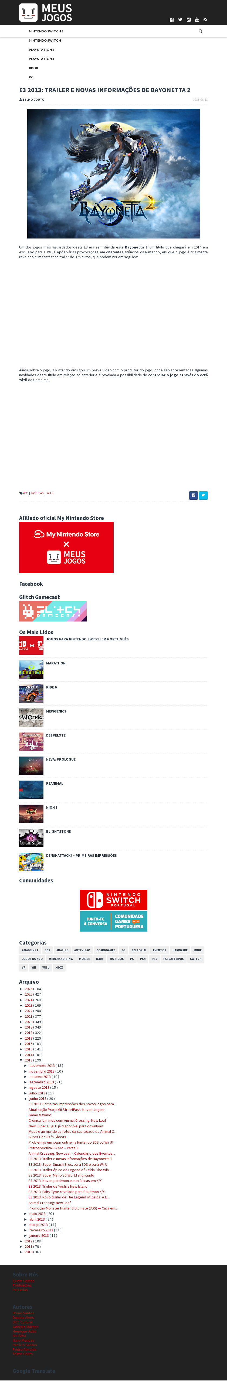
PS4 (136, 959)
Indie (191, 951)
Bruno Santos (23, 1313)
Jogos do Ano (25, 959)
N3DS (93, 959)
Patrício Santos (25, 1345)
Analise (56, 951)
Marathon (49, 663)
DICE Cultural (23, 1322)
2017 (22, 1038)
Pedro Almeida (24, 1350)
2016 (22, 1044)
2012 (22, 1241)
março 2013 (32, 1225)
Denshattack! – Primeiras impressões (75, 856)
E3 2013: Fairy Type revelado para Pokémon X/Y (60, 1192)
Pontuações (22, 1285)
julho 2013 (31, 1093)
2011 (22, 1247)
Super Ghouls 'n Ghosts (40, 1137)
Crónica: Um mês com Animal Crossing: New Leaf (60, 1120)
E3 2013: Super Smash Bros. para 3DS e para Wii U (61, 1164)
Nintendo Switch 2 (39, 32)
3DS (41, 951)
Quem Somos (24, 1281)
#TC (19, 494)
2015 (22, 1049)
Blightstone (52, 831)
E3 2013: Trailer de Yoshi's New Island (51, 1186)
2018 (22, 1033)
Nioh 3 (45, 807)
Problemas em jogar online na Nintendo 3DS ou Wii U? (64, 1143)
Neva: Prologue (54, 759)
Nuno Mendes (24, 1340)
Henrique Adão (24, 1331)
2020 (22, 1022)
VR (203, 959)
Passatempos (167, 959)
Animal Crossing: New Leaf (43, 1203)
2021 (22, 1016)
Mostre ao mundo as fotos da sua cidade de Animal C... (66, 1132)
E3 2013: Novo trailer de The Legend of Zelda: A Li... (62, 1197)
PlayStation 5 (35, 50)
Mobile (78, 959)
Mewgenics (50, 711)
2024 (22, 1000)
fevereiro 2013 (35, 1230)
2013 (22, 1060)
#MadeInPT (23, 951)
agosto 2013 (33, 1088)
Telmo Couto (23, 1354)
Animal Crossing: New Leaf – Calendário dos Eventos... (65, 1153)
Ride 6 (45, 687)
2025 (22, 995)
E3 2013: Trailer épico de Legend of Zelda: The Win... (63, 1170)
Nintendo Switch (38, 41)
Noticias (31, 494)
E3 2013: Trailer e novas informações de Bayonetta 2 (64, 1159)
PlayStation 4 (35, 59)
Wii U (43, 494)
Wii (17, 968)
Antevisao (76, 951)
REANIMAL (48, 783)
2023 (22, 1005)
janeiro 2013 (33, 1236)
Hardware (173, 951)
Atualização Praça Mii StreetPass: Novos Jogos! (60, 1110)
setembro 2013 (35, 1082)
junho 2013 (32, 1099)
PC (24, 78)
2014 (22, 1055)
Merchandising (54, 959)
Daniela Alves (23, 1318)
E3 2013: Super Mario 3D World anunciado (54, 1175)
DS (117, 951)
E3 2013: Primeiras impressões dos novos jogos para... (66, 1104)
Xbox (27, 68)
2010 (22, 1252)
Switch (189, 959)
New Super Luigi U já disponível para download (59, 1126)
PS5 (148, 959)
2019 (22, 1027)
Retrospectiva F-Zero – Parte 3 (47, 1148)
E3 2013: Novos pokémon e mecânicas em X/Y (58, 1181)
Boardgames (99, 951)
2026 (22, 989)
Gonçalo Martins (25, 1327)
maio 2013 (31, 1214)
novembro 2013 (36, 1071)
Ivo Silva (19, 1336)
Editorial (132, 951)
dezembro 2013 (36, 1066)
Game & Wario (33, 1115)
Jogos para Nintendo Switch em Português (81, 639)
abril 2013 (31, 1219)
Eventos (153, 951)
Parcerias (20, 1290)
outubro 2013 (34, 1077)
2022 (22, 1011)
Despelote (49, 735)
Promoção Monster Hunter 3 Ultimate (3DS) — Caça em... (66, 1208)
